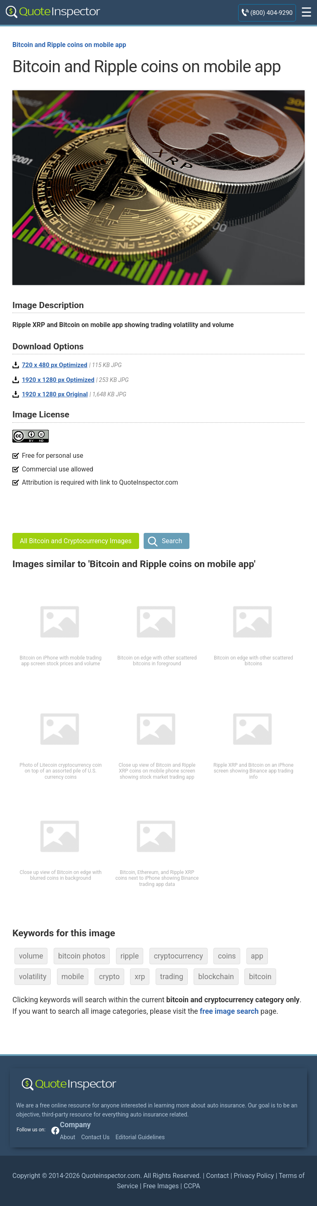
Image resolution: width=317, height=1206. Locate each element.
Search (172, 541)
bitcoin (260, 976)
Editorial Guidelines (140, 1137)
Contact (217, 1176)
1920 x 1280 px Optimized (58, 380)
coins (227, 956)
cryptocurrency (178, 956)
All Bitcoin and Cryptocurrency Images (76, 541)
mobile (73, 976)
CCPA (192, 1186)
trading (171, 976)
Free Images (161, 1186)
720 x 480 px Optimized (55, 365)
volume (31, 956)
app (257, 956)
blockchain (216, 976)
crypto (109, 976)
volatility (32, 976)
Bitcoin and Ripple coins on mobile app (69, 45)
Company (75, 1125)
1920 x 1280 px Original (55, 394)
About (67, 1137)
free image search (229, 1011)
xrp (140, 976)
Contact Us (95, 1137)
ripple (130, 956)
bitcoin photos (81, 956)
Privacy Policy (254, 1176)
